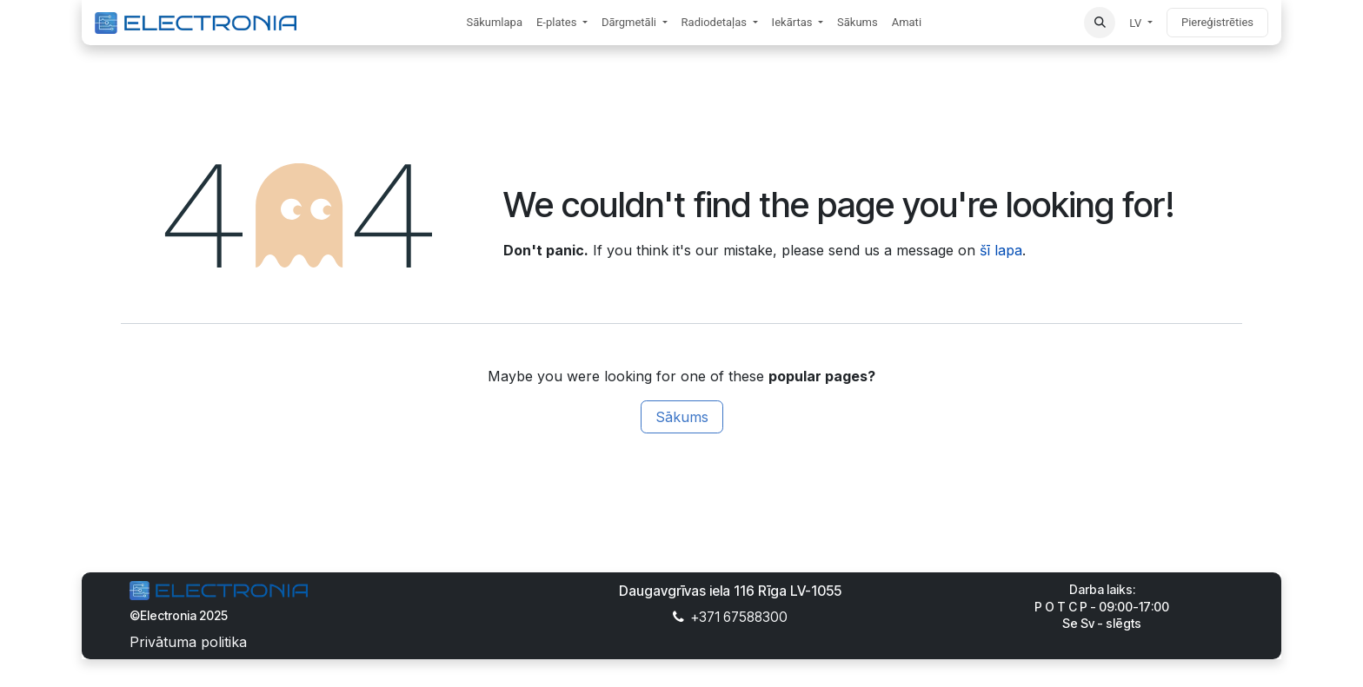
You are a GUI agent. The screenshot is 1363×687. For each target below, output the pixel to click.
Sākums (681, 417)
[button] (1099, 22)
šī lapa (1001, 250)
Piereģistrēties (1217, 22)
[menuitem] (494, 22)
